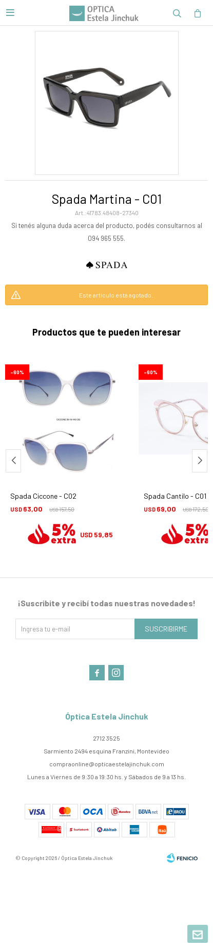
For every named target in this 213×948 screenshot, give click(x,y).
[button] (199, 460)
